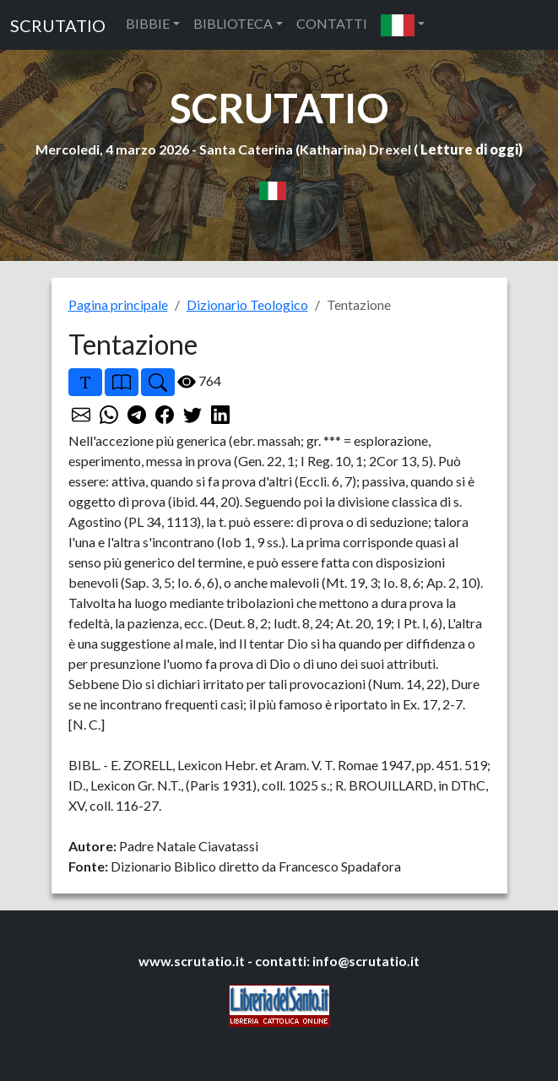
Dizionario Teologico (247, 304)
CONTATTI (331, 23)
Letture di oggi (469, 149)
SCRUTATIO (58, 25)
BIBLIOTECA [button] (233, 23)
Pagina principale (118, 304)
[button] (402, 25)
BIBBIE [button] (148, 23)
